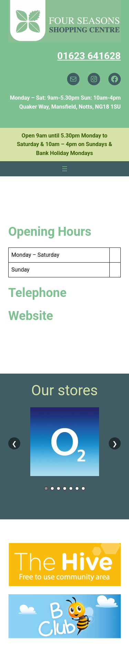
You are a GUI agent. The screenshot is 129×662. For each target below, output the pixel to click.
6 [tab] (77, 488)
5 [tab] (71, 488)
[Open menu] (65, 169)
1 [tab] (46, 488)
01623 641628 (89, 56)
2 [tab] (52, 488)
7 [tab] (83, 488)
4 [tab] (65, 488)
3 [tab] (58, 488)
